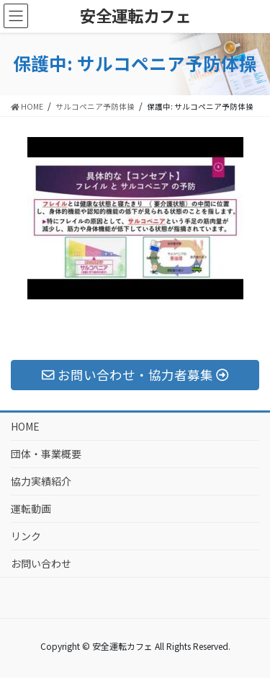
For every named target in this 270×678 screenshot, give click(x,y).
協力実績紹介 (41, 481)
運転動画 (31, 508)
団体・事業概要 (46, 453)
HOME (25, 426)
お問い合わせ (41, 563)
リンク (26, 536)
